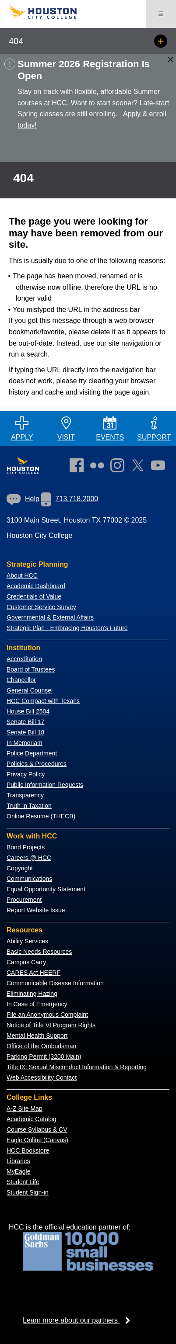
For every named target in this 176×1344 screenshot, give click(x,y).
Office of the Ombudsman (41, 1046)
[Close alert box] (170, 59)
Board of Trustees (31, 669)
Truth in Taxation (29, 805)
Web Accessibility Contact (42, 1077)
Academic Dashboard (36, 585)
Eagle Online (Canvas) (37, 1139)
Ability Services (27, 941)
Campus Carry (26, 962)
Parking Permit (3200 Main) (44, 1056)
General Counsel (30, 690)
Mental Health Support (37, 1035)
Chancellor (21, 679)
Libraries (18, 1160)
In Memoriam (24, 742)
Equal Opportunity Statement (46, 889)
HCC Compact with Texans (43, 700)
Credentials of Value (34, 596)
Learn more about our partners (79, 1320)
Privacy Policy (26, 774)
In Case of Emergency (37, 1004)
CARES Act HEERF (33, 972)
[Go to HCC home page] (48, 17)
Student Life (23, 1181)
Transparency (25, 795)
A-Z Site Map (24, 1108)
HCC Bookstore (28, 1150)
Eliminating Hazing (32, 993)
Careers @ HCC (29, 857)
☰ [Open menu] (161, 13)
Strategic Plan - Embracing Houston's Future (67, 627)
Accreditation (24, 658)
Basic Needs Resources (39, 951)
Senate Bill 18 (25, 732)
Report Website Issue (36, 910)
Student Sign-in (28, 1192)
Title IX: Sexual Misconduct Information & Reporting (77, 1066)
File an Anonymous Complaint (47, 1014)
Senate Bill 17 (25, 721)
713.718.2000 (69, 498)
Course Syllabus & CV (37, 1129)
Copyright (20, 868)
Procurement (24, 899)
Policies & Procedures (37, 763)
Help (23, 498)
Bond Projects (26, 847)
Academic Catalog (31, 1118)
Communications (29, 878)
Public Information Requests (45, 784)
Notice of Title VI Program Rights (51, 1025)
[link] (119, 467)
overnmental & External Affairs (52, 617)
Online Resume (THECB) (41, 816)
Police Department (32, 753)
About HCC (22, 575)
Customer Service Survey (41, 606)
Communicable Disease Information (55, 983)
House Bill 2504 (28, 711)
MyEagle (18, 1171)
